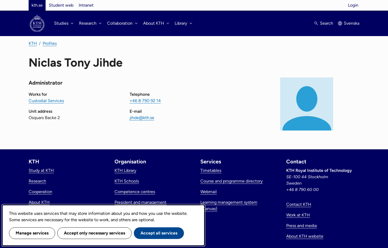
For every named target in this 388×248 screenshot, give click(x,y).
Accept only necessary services (94, 233)
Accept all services (158, 233)
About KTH (39, 202)
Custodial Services (46, 100)
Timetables (210, 170)
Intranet (86, 5)
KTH (33, 43)
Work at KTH (298, 214)
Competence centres (134, 191)
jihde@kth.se (142, 117)
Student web (61, 5)
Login (353, 5)
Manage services (32, 233)
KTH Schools (126, 181)
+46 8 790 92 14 (145, 100)
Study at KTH (41, 170)
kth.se (37, 5)
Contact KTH (298, 204)
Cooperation (40, 191)
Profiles (50, 43)
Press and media (301, 225)
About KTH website (304, 236)
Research (37, 181)
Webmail (208, 191)
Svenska (351, 23)
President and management (140, 202)
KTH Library (125, 170)
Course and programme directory (231, 181)
